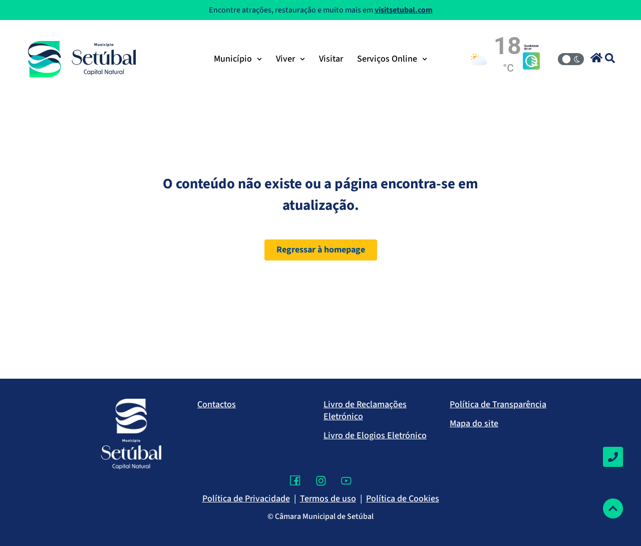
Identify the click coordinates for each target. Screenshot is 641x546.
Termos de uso (328, 498)
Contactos (216, 404)
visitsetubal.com (404, 10)
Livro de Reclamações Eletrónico (365, 410)
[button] (596, 58)
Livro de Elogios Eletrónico (375, 435)
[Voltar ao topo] (613, 508)
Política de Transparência (498, 404)
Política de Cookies (402, 498)
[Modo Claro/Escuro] (571, 59)
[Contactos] (613, 457)
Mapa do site (474, 423)
